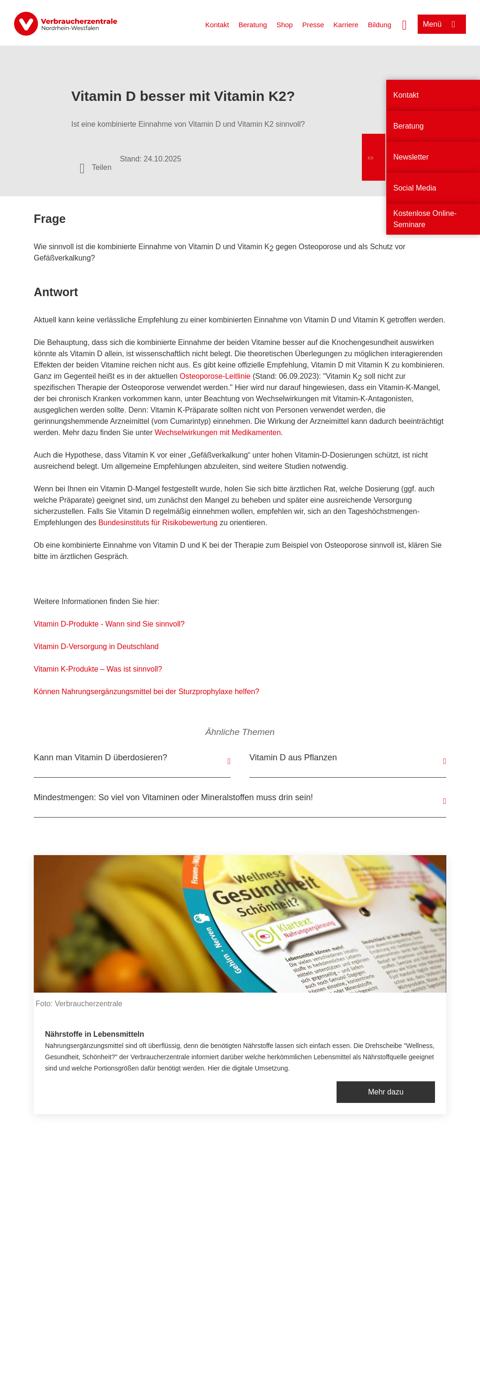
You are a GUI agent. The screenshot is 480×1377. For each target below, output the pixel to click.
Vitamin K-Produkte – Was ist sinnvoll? (98, 669)
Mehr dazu (386, 1092)
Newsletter (411, 157)
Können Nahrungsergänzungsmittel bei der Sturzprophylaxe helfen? (146, 692)
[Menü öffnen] (442, 24)
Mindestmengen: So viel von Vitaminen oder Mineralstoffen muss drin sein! (173, 797)
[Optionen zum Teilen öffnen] (95, 167)
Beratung (253, 25)
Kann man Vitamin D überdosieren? (100, 757)
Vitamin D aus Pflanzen (293, 757)
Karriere (345, 25)
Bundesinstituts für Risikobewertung (158, 523)
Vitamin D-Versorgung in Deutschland (96, 646)
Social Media (414, 188)
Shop (285, 25)
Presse (313, 25)
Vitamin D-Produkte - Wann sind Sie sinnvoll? (109, 624)
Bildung (379, 25)
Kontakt (217, 25)
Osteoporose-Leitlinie (215, 376)
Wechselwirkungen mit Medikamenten (218, 432)
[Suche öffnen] (404, 24)
